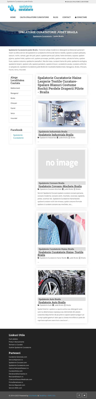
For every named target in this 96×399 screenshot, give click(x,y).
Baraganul (14, 93)
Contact (66, 17)
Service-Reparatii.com (17, 385)
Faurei (13, 108)
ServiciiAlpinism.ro (16, 360)
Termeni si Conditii (16, 344)
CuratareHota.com (16, 371)
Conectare (81, 17)
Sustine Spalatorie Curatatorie (20, 347)
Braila (13, 98)
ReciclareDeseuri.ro (16, 376)
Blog (55, 17)
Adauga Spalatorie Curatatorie (76, 2)
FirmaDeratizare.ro (16, 382)
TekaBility (42, 395)
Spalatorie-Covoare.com (18, 362)
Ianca (12, 114)
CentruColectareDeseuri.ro (19, 368)
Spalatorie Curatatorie (42, 36)
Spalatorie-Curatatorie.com (19, 365)
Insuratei (14, 119)
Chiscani (14, 103)
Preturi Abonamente (16, 342)
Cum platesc (13, 339)
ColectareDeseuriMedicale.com (20, 379)
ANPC (50, 395)
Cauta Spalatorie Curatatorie (34, 17)
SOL (54, 395)
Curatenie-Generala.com (18, 357)
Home (13, 17)
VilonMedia (33, 395)
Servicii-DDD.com (15, 388)
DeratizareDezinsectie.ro (18, 374)
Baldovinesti (15, 88)
